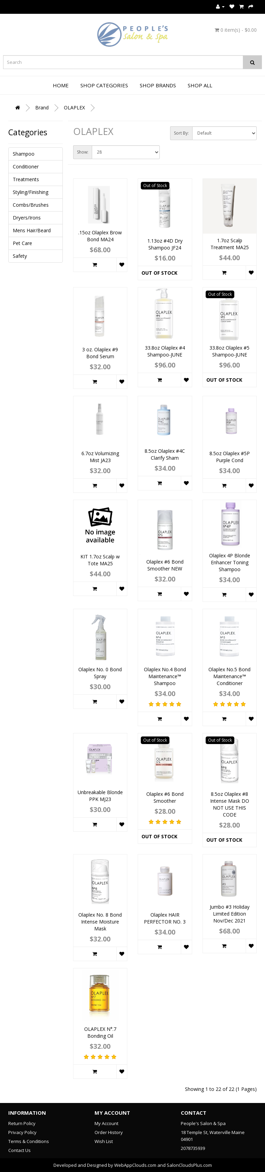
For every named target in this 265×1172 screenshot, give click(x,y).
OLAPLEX (74, 107)
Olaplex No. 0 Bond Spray (100, 673)
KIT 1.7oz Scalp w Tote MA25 (100, 560)
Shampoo (24, 153)
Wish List (104, 1141)
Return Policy (22, 1123)
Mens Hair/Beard (32, 230)
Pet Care (22, 243)
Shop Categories (104, 85)
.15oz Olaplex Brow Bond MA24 (100, 236)
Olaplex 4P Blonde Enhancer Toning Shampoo (229, 562)
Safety (20, 256)
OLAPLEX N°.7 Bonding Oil (100, 1032)
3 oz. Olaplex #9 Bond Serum (100, 353)
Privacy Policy (22, 1132)
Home (61, 85)
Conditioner (26, 166)
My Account (106, 1123)
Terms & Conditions (28, 1141)
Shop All (200, 85)
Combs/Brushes (31, 205)
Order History (109, 1132)
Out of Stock (159, 273)
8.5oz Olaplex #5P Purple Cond (229, 456)
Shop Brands (158, 85)
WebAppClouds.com (135, 1165)
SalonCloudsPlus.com (189, 1165)
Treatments (26, 179)
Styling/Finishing (30, 192)
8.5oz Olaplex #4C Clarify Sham (165, 454)
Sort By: (181, 133)
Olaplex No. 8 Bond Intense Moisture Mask (100, 921)
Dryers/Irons (27, 217)
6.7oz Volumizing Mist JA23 (100, 456)
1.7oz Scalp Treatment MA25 (229, 244)
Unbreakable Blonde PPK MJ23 (100, 795)
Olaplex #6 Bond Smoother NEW (165, 565)
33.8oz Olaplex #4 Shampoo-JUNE (165, 351)
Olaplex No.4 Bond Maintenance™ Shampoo (165, 676)
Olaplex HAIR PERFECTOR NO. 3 (165, 918)
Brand (42, 107)
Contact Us (19, 1150)
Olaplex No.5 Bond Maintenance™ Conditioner (229, 676)
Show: (82, 152)
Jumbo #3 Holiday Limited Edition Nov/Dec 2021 (229, 914)
